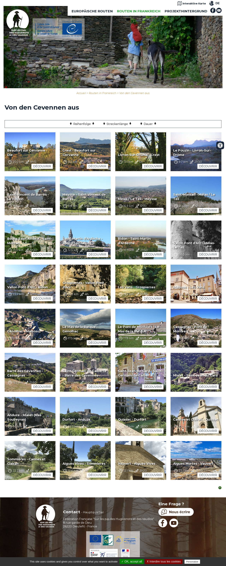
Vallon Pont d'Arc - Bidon (27, 287)
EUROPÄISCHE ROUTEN (92, 11)
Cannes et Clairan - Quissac (195, 419)
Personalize (192, 561)
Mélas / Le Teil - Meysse (137, 199)
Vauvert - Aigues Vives (136, 463)
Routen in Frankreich (138, 11)
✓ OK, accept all (131, 561)
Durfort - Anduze (76, 419)
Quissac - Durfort (132, 419)
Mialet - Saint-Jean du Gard (195, 375)
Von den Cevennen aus (134, 93)
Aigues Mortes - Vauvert (193, 463)
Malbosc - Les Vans (188, 287)
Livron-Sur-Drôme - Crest (139, 155)
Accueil (81, 93)
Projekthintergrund (186, 11)
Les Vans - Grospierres (136, 287)
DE (217, 3)
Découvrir (42, 166)
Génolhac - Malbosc (23, 331)
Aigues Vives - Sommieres (84, 463)
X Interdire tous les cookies (164, 561)
